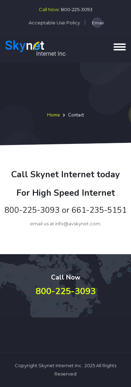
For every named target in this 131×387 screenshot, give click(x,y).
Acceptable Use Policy (54, 22)
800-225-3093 (77, 9)
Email (97, 22)
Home (53, 115)
